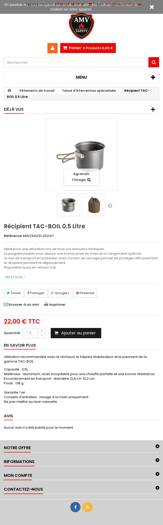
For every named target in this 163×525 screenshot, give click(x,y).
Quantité (12, 333)
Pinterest (85, 293)
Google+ (60, 293)
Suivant (110, 205)
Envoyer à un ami (23, 304)
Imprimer (57, 304)
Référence (13, 236)
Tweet (14, 293)
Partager (36, 293)
